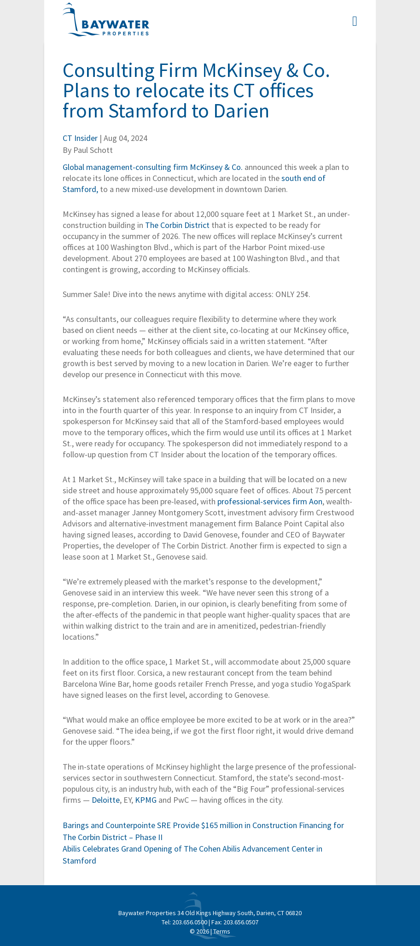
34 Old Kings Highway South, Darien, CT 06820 (239, 913)
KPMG (146, 799)
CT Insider (80, 138)
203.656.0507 (240, 922)
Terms (221, 931)
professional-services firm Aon (269, 501)
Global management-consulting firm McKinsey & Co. (153, 167)
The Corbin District (177, 225)
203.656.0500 (189, 922)
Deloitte (106, 799)
